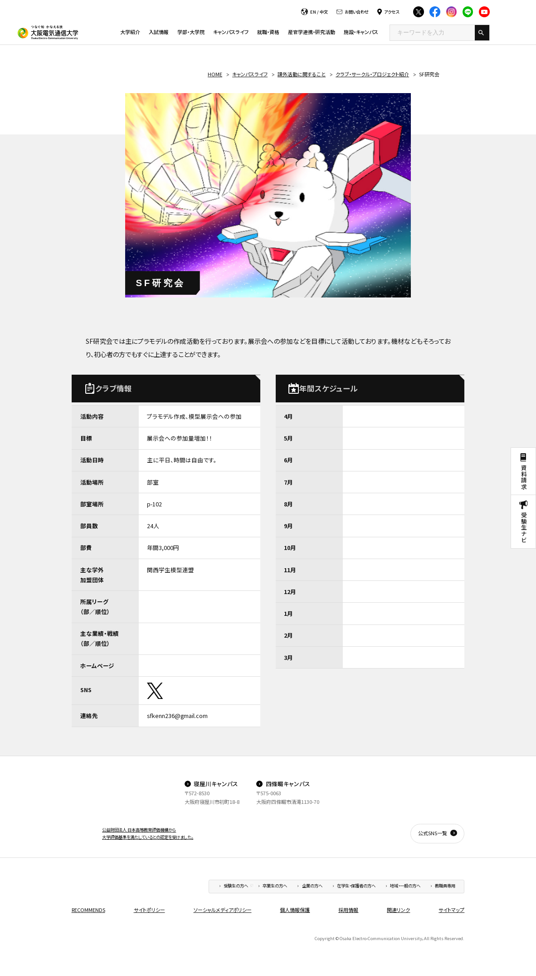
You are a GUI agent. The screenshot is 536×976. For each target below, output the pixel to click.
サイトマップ (451, 909)
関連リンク (398, 909)
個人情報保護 (295, 909)
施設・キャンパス (361, 31)
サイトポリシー (149, 909)
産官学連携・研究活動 (311, 31)
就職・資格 (268, 31)
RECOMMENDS (88, 909)
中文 (324, 12)
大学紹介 (130, 31)
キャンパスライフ (231, 31)
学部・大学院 (191, 31)
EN (313, 12)
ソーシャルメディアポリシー (223, 909)
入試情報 (159, 31)
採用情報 (348, 909)
